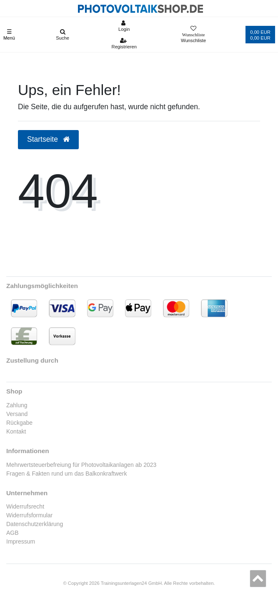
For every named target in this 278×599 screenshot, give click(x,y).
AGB (12, 532)
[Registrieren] (124, 43)
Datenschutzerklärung (34, 524)
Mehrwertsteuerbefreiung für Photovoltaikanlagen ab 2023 (81, 464)
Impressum (20, 541)
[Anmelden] (124, 26)
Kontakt (16, 431)
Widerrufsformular (29, 515)
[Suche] (62, 34)
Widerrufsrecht (25, 506)
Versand (17, 414)
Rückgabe (19, 422)
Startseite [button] (48, 139)
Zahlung (17, 405)
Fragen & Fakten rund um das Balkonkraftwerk (66, 473)
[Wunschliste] (193, 35)
